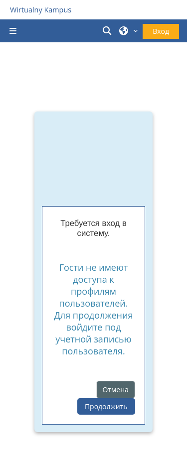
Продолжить (106, 406)
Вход (161, 31)
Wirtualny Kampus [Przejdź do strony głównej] (40, 9)
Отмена (116, 389)
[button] (109, 30)
